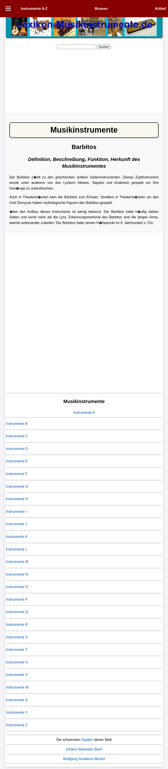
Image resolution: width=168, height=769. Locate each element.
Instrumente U (17, 662)
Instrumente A (84, 412)
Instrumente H (17, 499)
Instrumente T (16, 649)
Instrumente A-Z (34, 8)
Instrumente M (17, 562)
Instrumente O (17, 587)
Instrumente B (17, 424)
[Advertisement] (84, 79)
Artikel (160, 8)
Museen (101, 8)
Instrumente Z (17, 725)
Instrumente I (16, 511)
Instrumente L (16, 549)
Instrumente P (17, 599)
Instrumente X (17, 700)
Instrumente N (17, 574)
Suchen (104, 46)
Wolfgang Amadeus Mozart (84, 759)
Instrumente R (17, 624)
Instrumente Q (17, 612)
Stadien (87, 740)
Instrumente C (17, 436)
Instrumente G (17, 486)
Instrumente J (16, 524)
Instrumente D (17, 449)
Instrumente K (17, 536)
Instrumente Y (17, 712)
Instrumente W (17, 687)
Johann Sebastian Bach (83, 749)
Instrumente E (17, 461)
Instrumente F (17, 474)
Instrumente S (17, 637)
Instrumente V (17, 675)
